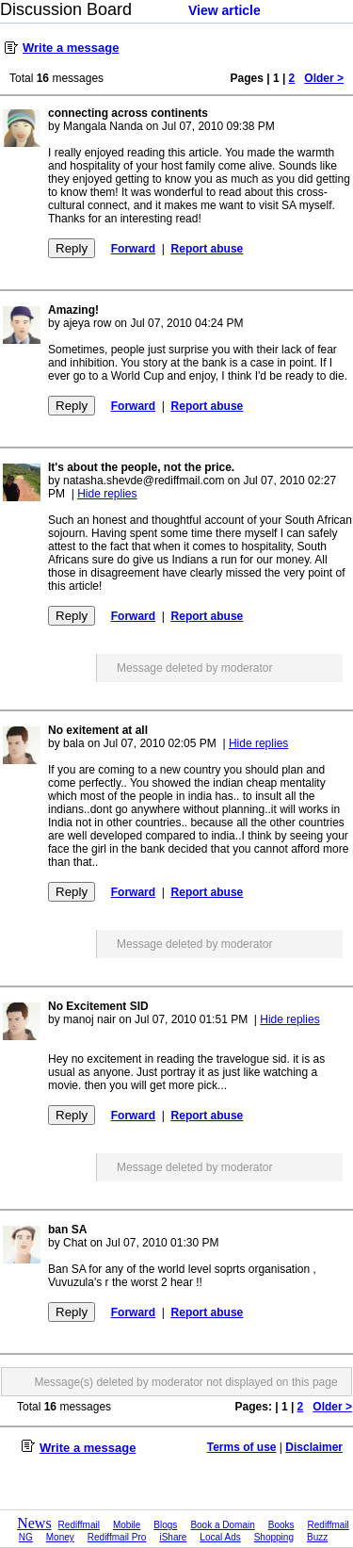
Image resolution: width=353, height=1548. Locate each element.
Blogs (165, 1525)
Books (281, 1525)
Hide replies (106, 493)
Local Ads (220, 1537)
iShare (172, 1537)
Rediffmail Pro (117, 1537)
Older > (324, 78)
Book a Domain (222, 1525)
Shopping (274, 1537)
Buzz (317, 1537)
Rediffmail (79, 1525)
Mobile (126, 1525)
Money (60, 1537)
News (34, 1523)
